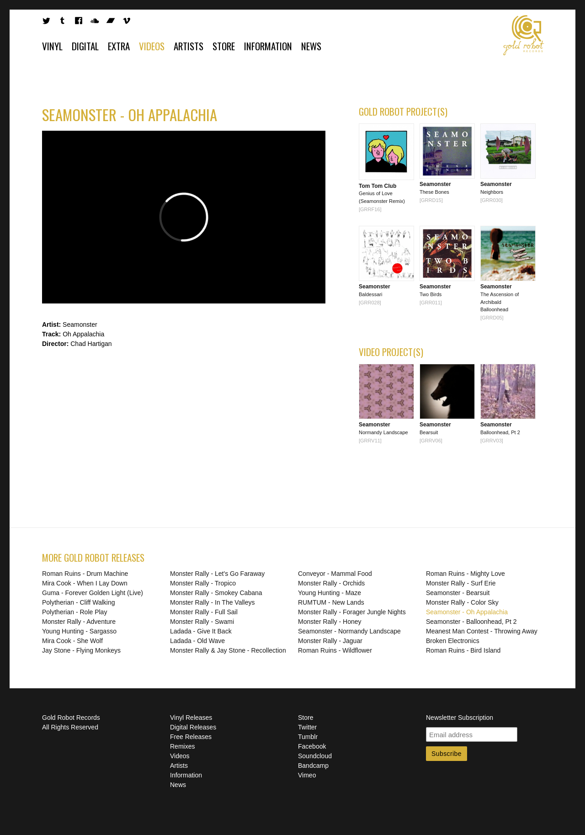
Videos (152, 46)
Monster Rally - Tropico (203, 583)
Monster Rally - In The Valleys (212, 602)
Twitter (307, 727)
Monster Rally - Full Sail (204, 612)
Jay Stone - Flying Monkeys (81, 650)
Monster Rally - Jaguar (330, 640)
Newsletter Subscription (459, 717)
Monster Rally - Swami (202, 621)
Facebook (312, 746)
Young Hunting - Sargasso (79, 631)
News (311, 46)
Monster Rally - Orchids (331, 583)
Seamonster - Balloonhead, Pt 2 (471, 621)
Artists (188, 46)
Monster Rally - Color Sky (462, 602)
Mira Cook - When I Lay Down (85, 583)
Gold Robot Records (523, 35)
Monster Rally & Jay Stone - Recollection (228, 650)
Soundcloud (315, 756)
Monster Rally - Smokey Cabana (216, 592)
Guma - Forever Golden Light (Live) (92, 592)
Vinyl (52, 46)
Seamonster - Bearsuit (457, 592)
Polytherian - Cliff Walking (78, 602)
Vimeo (307, 775)
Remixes (182, 746)
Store (224, 46)
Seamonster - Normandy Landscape (349, 631)
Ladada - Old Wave (197, 640)
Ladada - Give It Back (201, 631)
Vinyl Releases (191, 717)
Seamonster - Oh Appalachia (467, 612)
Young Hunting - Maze (329, 592)
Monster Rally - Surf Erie (460, 583)
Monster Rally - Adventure (79, 621)
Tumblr (308, 736)
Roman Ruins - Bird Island (463, 650)
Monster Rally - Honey (330, 621)
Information (268, 46)
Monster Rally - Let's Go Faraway (217, 573)
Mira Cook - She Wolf (72, 640)
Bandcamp (313, 765)
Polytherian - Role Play (74, 612)
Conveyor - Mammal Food (335, 573)
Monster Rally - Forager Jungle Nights (352, 612)
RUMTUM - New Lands (331, 602)
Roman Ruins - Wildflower (335, 650)
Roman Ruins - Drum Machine (85, 573)
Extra (119, 46)
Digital (85, 46)
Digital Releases (193, 727)
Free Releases (191, 736)
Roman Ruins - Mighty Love (465, 573)
